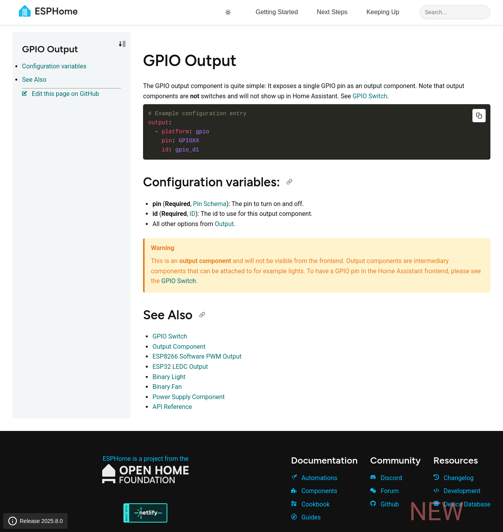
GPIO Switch (369, 96)
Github (384, 504)
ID (192, 213)
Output (224, 224)
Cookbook (310, 504)
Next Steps (332, 12)
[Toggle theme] (229, 12)
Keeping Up (382, 12)
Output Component (179, 346)
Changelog (453, 478)
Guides (306, 517)
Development (457, 491)
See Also (34, 79)
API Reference (172, 407)
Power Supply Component (188, 397)
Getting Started (276, 12)
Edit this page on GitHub (60, 94)
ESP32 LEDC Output (180, 366)
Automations (314, 478)
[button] (122, 44)
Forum (384, 491)
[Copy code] (479, 115)
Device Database (461, 504)
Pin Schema (209, 204)
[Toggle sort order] (122, 44)
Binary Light (168, 377)
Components (314, 491)
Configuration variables (54, 66)
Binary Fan (167, 386)
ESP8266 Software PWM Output (197, 356)
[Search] (455, 12)
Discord (386, 478)
